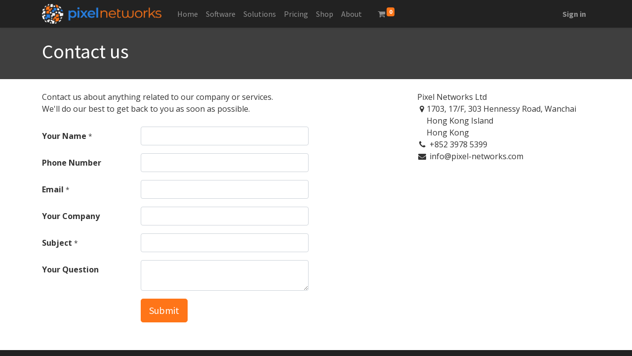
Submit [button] (164, 310)
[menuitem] (187, 14)
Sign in (574, 14)
